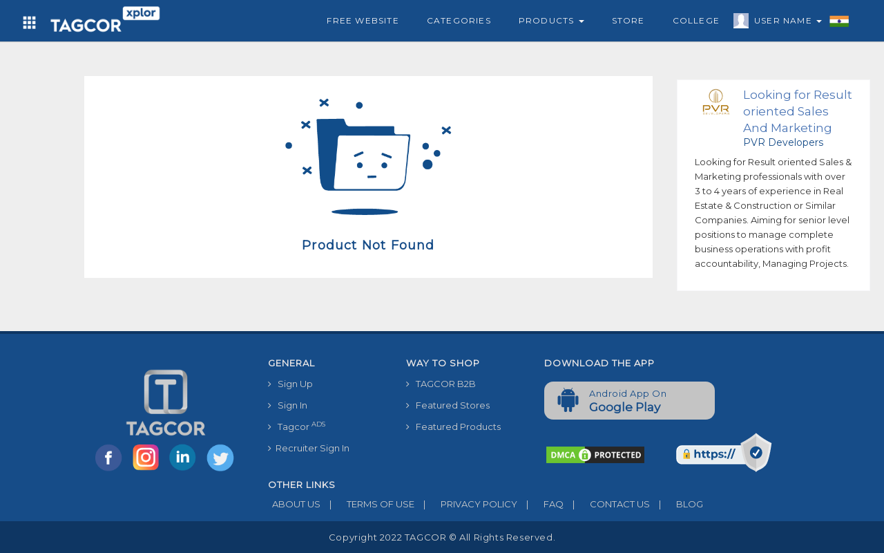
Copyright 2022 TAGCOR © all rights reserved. (442, 537)
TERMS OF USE (367, 503)
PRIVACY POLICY (465, 503)
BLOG (676, 503)
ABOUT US (294, 503)
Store (628, 20)
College (696, 20)
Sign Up (290, 383)
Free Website (362, 20)
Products (551, 20)
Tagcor (296, 426)
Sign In (287, 405)
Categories (459, 20)
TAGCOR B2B (441, 383)
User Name (784, 22)
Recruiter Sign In (308, 447)
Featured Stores (448, 405)
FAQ (540, 503)
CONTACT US (607, 503)
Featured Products (453, 426)
